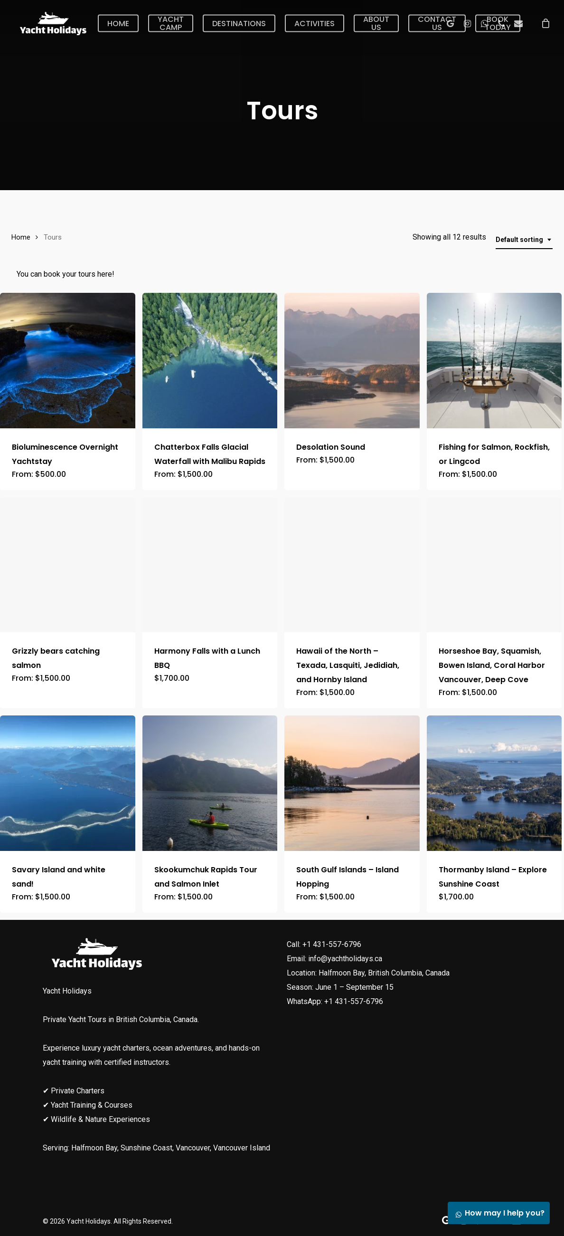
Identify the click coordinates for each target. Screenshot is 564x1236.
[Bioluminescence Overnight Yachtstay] (67, 360)
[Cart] (545, 23)
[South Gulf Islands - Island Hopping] (352, 783)
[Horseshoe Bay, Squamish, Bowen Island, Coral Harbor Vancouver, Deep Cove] (494, 565)
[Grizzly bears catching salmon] (67, 565)
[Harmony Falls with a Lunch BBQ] (210, 565)
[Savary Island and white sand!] (67, 783)
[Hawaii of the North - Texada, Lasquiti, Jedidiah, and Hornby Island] (352, 565)
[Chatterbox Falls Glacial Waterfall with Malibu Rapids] (210, 360)
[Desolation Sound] (352, 360)
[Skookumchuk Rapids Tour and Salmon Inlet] (210, 783)
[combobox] (524, 240)
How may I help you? (498, 1213)
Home (20, 237)
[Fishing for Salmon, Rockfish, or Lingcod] (494, 360)
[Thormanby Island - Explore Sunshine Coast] (494, 783)
